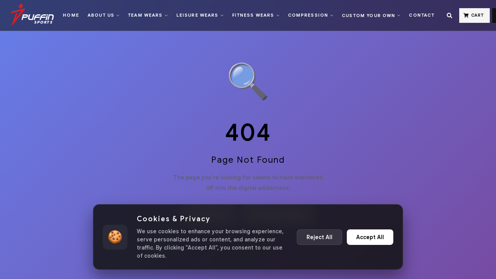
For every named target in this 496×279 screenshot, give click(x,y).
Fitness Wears (255, 15)
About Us (103, 15)
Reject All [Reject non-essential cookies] (319, 237)
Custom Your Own (371, 15)
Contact (421, 15)
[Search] (449, 15)
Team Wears (148, 15)
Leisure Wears (200, 15)
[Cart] (474, 15)
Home (71, 15)
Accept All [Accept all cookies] (370, 237)
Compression (311, 15)
